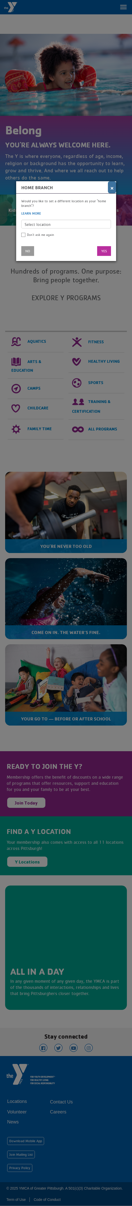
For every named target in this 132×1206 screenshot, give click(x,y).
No (27, 251)
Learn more (31, 213)
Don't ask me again (40, 235)
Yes (104, 251)
